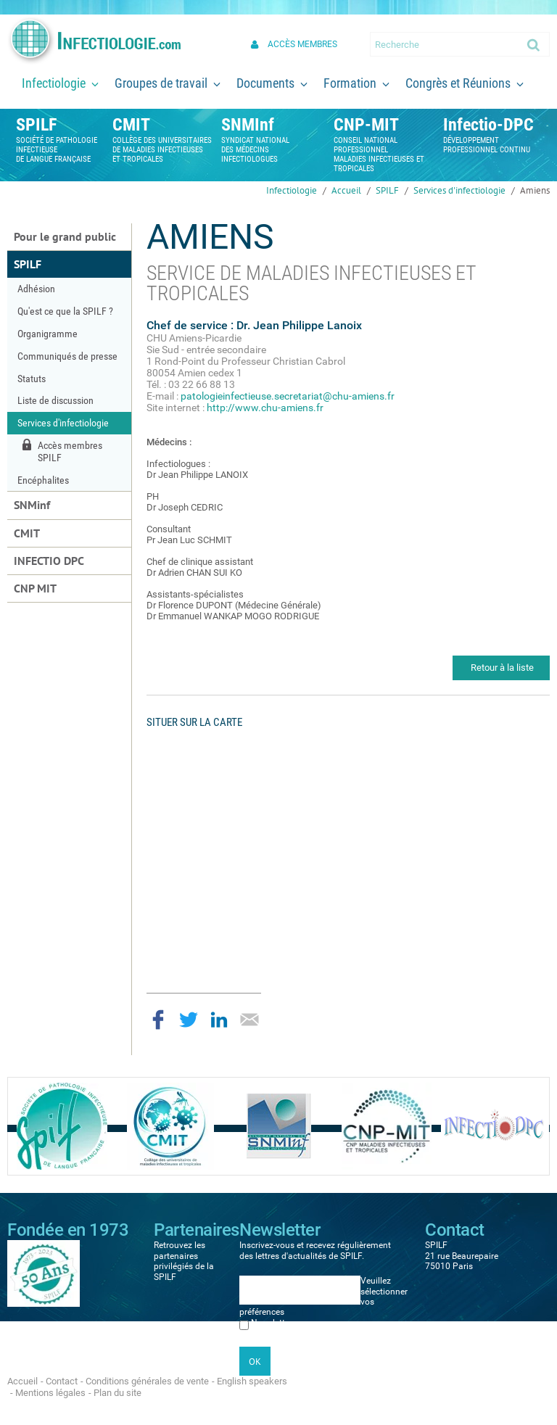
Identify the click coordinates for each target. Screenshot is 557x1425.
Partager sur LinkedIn (219, 1019)
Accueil (346, 190)
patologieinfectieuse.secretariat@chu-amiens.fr (288, 396)
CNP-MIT (366, 125)
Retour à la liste (502, 667)
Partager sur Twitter (188, 1019)
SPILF (36, 125)
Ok (534, 44)
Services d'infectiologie (459, 190)
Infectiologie (291, 190)
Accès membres (302, 44)
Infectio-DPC (488, 125)
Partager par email (249, 1019)
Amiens (535, 190)
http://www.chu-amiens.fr (265, 407)
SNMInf (247, 125)
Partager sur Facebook (158, 1019)
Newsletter (271, 1323)
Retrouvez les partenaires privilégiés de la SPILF (184, 1260)
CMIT (131, 125)
